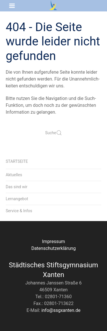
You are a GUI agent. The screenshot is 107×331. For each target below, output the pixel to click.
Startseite (17, 161)
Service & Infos (19, 210)
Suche (53, 133)
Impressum (53, 241)
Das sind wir (16, 186)
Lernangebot (17, 198)
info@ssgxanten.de (60, 310)
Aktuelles (14, 174)
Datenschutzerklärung (53, 248)
